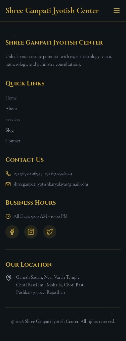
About (11, 109)
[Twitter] (49, 231)
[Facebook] (12, 231)
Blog (9, 130)
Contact (12, 141)
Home (11, 98)
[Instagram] (31, 231)
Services (12, 119)
